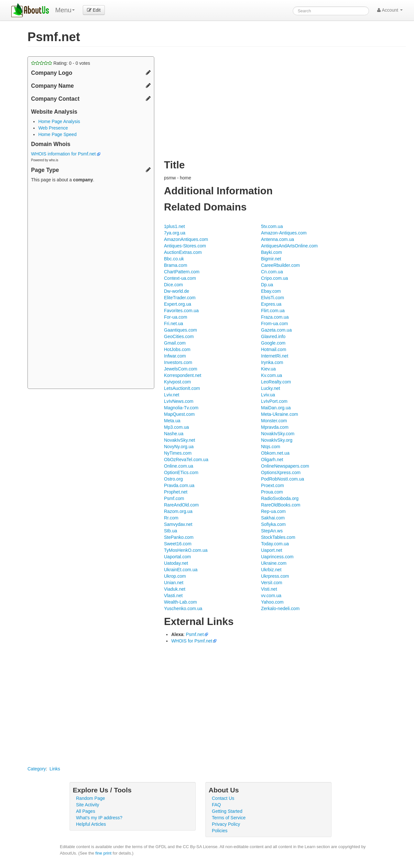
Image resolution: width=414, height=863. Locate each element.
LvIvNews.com (178, 401)
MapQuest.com (179, 414)
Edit (94, 10)
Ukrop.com (175, 576)
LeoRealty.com (276, 381)
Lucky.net (270, 388)
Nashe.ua (173, 433)
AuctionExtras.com (183, 252)
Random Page (90, 798)
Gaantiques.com (180, 330)
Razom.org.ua (178, 511)
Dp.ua (267, 284)
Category (36, 768)
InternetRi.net (274, 355)
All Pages (85, 811)
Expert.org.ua (177, 304)
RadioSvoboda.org (280, 498)
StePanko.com (178, 537)
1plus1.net (174, 226)
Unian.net (173, 582)
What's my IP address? (99, 817)
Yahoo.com (272, 602)
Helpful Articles (91, 824)
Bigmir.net (271, 258)
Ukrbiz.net (271, 569)
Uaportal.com (177, 556)
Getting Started (227, 811)
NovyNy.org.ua (179, 446)
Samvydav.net (178, 524)
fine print (103, 853)
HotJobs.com (177, 349)
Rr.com (171, 517)
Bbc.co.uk (174, 258)
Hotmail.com (273, 349)
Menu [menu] (65, 10)
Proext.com (272, 485)
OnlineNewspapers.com (285, 466)
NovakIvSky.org (276, 440)
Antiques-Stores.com (185, 245)
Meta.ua (172, 420)
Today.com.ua (275, 543)
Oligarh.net (272, 459)
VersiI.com (271, 582)
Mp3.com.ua (176, 427)
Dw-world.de (176, 291)
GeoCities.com (179, 336)
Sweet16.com (177, 543)
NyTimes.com (177, 453)
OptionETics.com (181, 472)
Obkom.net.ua (275, 453)
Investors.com (178, 362)
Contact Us (223, 798)
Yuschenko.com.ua (183, 608)
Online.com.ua (178, 466)
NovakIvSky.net (179, 440)
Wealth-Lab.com (180, 602)
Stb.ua (170, 530)
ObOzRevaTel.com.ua (186, 459)
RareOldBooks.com (280, 504)
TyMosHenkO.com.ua (186, 550)
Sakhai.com (273, 517)
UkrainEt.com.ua (180, 569)
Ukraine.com (274, 563)
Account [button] (390, 10)
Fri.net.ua (173, 323)
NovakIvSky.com (277, 433)
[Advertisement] (90, 286)
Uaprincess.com (277, 556)
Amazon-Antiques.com (284, 232)
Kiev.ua (268, 368)
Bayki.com (271, 252)
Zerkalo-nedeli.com (280, 608)
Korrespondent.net (182, 375)
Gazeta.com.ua (276, 330)
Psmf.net (195, 634)
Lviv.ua (268, 394)
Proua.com (272, 491)
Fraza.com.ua (275, 317)
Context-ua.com (180, 278)
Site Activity (87, 804)
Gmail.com (175, 343)
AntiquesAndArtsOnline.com (289, 245)
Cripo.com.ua (274, 278)
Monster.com (274, 420)
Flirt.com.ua (273, 310)
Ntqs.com (270, 446)
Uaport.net (271, 550)
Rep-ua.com (273, 511)
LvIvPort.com (274, 401)
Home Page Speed (57, 134)
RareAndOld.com (181, 504)
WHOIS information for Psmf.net (65, 153)
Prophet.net (175, 491)
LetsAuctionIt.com (182, 388)
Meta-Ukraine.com (279, 414)
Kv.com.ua (271, 375)
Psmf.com (174, 498)
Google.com (273, 343)
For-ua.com (175, 317)
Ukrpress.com (275, 576)
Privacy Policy (226, 824)
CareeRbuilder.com (280, 265)
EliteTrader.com (180, 297)
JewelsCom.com (180, 368)
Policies (219, 830)
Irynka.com (272, 362)
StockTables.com (278, 537)
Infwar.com (175, 355)
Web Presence (53, 128)
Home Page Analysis (59, 121)
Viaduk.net (174, 589)
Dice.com (173, 284)
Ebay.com (271, 291)
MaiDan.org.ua (276, 407)
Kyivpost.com (177, 381)
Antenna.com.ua (277, 239)
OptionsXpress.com (280, 472)
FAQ (216, 804)
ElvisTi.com (272, 297)
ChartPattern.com (182, 271)
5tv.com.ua (272, 226)
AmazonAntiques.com (186, 239)
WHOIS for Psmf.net (191, 640)
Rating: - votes (60, 63)
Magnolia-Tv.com (181, 407)
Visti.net (269, 589)
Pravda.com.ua (179, 485)
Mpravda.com (275, 427)
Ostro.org (173, 479)
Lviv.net (171, 394)
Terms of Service (228, 817)
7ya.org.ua (174, 232)
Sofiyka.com (273, 524)
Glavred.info (273, 336)
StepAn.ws (272, 530)
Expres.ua (271, 304)
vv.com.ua (271, 595)
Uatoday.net (176, 563)
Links (54, 768)
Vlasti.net (173, 595)
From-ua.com (274, 323)
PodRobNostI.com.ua (282, 479)
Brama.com (175, 265)
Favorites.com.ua (181, 310)
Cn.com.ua (272, 271)
